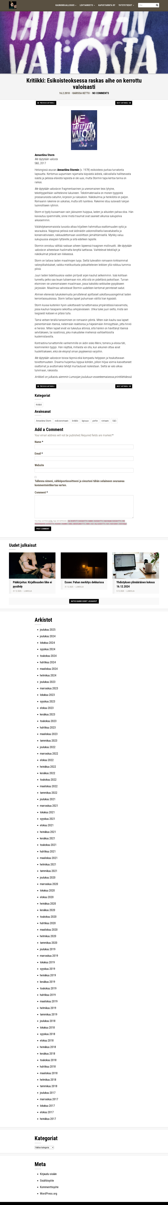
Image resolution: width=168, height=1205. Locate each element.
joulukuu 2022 (47, 747)
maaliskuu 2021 (49, 858)
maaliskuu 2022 (49, 786)
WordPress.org (48, 1193)
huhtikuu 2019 (48, 995)
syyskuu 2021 (47, 818)
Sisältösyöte (47, 1180)
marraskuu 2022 (49, 753)
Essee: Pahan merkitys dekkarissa (84, 582)
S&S (114, 420)
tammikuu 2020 (48, 942)
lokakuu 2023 (47, 694)
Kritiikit (39, 404)
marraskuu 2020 (49, 884)
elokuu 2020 (47, 897)
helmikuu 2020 (48, 936)
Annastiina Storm (43, 420)
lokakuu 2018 (47, 1027)
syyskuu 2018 (47, 1034)
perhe (95, 420)
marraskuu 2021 (49, 805)
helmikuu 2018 (48, 1079)
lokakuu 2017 (47, 1105)
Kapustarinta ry (106, 5)
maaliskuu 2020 (49, 929)
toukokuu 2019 (48, 988)
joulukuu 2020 (47, 877)
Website (39, 465)
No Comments (100, 93)
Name (39, 442)
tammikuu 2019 (48, 1014)
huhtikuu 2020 (48, 923)
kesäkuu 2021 (47, 838)
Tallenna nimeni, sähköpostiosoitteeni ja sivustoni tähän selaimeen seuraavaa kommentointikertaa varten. (79, 483)
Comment (41, 492)
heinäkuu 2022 (48, 766)
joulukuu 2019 (47, 949)
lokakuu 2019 (47, 962)
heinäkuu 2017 (48, 1118)
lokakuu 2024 (47, 642)
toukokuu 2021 (48, 845)
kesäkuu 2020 (47, 910)
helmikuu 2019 (48, 1008)
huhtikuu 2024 (48, 662)
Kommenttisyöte (49, 1187)
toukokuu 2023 (48, 721)
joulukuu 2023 (47, 682)
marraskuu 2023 (49, 688)
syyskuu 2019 (47, 968)
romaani (105, 420)
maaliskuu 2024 (49, 668)
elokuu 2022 (47, 760)
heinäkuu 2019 (48, 975)
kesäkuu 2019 (47, 981)
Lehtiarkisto (87, 5)
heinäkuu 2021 (48, 832)
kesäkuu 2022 (47, 773)
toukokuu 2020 (48, 916)
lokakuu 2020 (47, 890)
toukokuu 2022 (48, 779)
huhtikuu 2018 (48, 1066)
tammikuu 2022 (48, 792)
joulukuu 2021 (47, 799)
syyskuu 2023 (47, 701)
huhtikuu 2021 (48, 851)
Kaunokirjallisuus (65, 5)
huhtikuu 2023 (48, 727)
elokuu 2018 (47, 1040)
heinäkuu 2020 (48, 903)
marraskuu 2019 (49, 955)
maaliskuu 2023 (49, 734)
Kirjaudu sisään (48, 1174)
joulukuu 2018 (47, 1021)
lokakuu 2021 (47, 812)
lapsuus (85, 420)
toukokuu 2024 (48, 655)
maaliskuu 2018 (49, 1073)
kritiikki (75, 420)
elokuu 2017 (47, 1112)
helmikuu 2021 (48, 864)
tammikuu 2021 (48, 871)
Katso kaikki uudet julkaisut (84, 601)
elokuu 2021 (47, 825)
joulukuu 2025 (47, 629)
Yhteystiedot (126, 5)
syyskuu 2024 (47, 649)
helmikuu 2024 (48, 675)
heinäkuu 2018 (48, 1047)
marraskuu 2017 (49, 1099)
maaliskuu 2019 (49, 1001)
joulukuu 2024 (47, 636)
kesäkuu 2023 (47, 714)
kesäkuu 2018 (47, 1053)
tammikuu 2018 (48, 1086)
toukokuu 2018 (48, 1060)
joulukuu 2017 (47, 1092)
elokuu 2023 (47, 708)
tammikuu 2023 (48, 740)
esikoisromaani (61, 420)
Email (39, 453)
